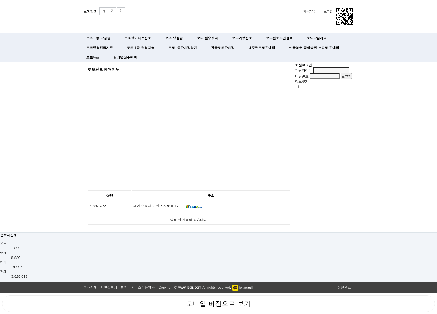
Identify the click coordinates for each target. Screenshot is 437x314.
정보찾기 (302, 81)
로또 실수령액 (207, 37)
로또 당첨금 (174, 37)
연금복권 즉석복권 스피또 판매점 (314, 47)
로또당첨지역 (317, 37)
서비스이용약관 (143, 287)
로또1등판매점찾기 (182, 47)
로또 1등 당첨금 (98, 37)
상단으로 (344, 287)
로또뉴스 (92, 57)
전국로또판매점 (222, 47)
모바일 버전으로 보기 (218, 303)
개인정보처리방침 (114, 287)
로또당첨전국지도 (99, 47)
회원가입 (309, 11)
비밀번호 (302, 76)
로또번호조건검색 (279, 37)
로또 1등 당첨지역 (140, 47)
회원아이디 (303, 70)
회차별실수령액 (125, 57)
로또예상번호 (242, 37)
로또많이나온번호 (137, 37)
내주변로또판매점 (261, 47)
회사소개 (90, 287)
